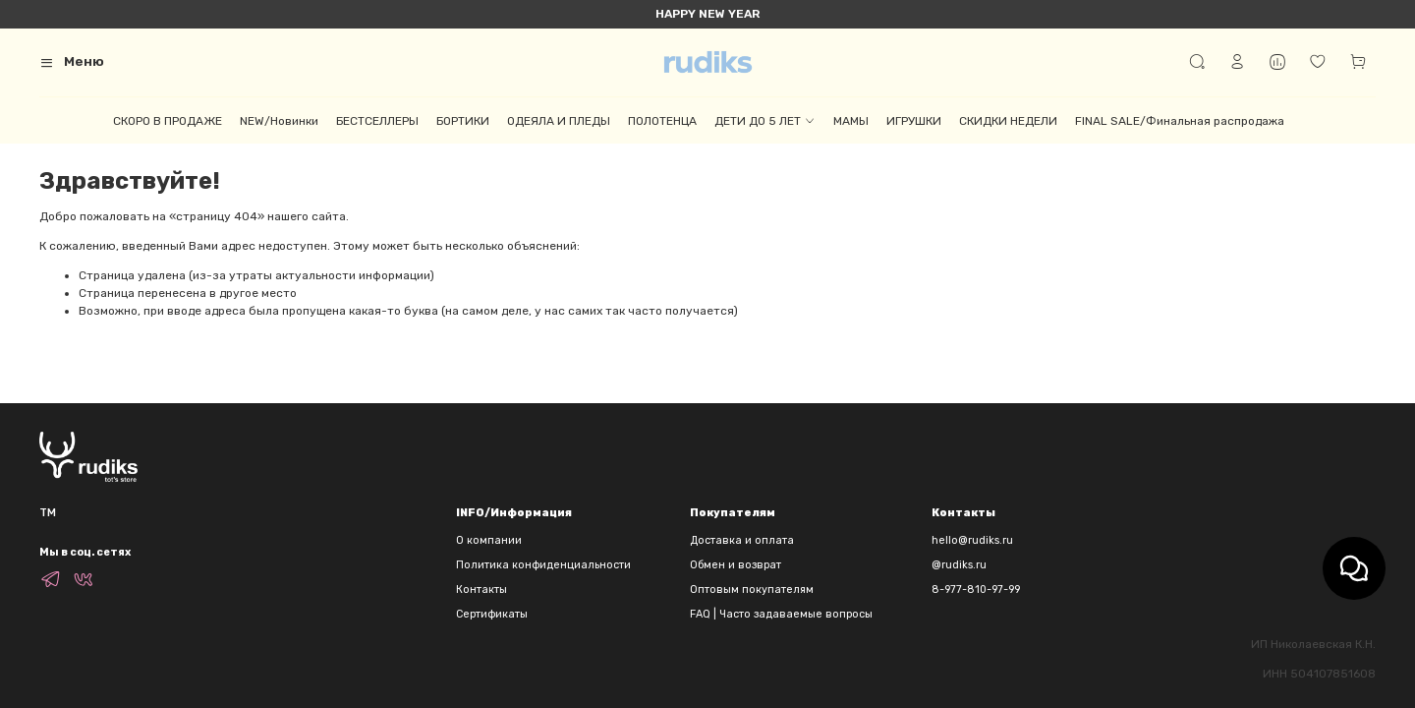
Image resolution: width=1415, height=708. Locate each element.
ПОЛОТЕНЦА (662, 121)
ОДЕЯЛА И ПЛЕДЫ (558, 121)
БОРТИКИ (462, 121)
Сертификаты (492, 614)
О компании (489, 540)
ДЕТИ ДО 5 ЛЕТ (764, 121)
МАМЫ (851, 121)
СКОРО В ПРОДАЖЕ (167, 121)
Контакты (481, 589)
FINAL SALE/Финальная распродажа (1179, 121)
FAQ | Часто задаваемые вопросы (781, 614)
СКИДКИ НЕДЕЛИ (1008, 121)
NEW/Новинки (279, 121)
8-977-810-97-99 (976, 589)
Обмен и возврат (735, 565)
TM (47, 512)
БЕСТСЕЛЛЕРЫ (377, 121)
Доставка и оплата (742, 540)
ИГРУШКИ (913, 121)
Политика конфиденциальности (543, 565)
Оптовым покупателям (752, 589)
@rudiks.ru (959, 565)
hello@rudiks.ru (972, 540)
